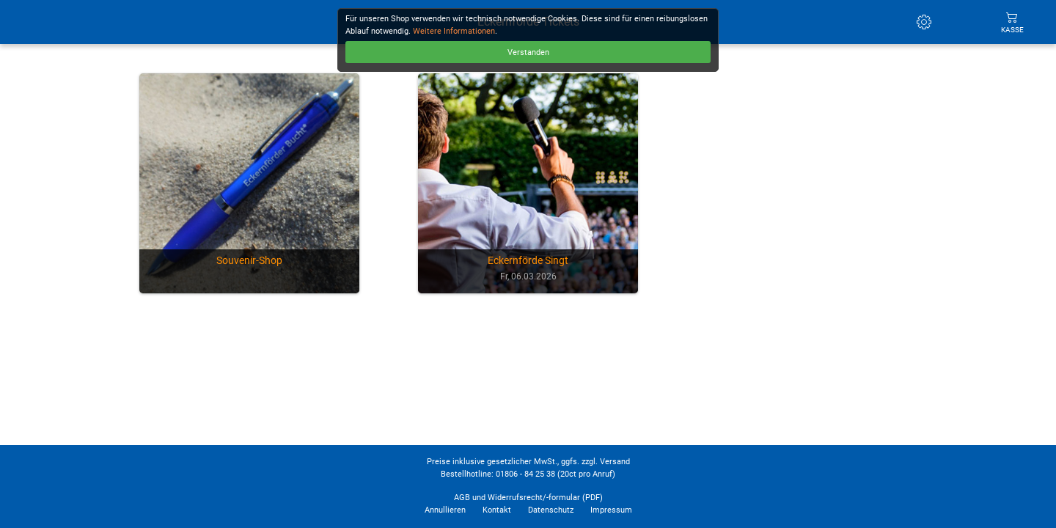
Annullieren (445, 510)
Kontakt (497, 510)
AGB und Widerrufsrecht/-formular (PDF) (528, 497)
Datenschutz (550, 510)
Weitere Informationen (454, 31)
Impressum (611, 510)
